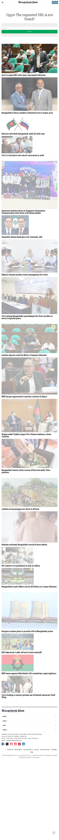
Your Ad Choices (28, 749)
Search (29, 31)
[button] (2, 2)
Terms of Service (45, 749)
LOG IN (55, 2)
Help (31, 752)
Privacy (36, 749)
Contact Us (10, 749)
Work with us (18, 749)
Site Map (54, 749)
